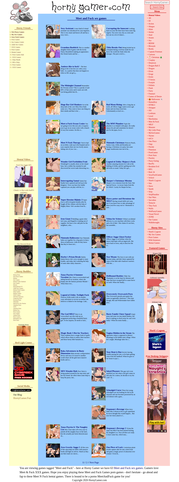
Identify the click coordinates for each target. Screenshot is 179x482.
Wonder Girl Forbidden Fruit (74, 162)
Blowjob (152, 46)
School (151, 178)
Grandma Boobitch (70, 47)
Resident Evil (154, 166)
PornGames (153, 152)
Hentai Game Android (19, 281)
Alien (151, 29)
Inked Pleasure (113, 371)
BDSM (151, 43)
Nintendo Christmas (115, 143)
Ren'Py (151, 164)
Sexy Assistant (67, 28)
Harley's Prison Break (71, 257)
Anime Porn (16, 315)
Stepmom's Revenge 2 (116, 428)
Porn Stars (16, 320)
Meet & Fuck (154, 122)
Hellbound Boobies (115, 276)
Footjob (152, 82)
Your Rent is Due (114, 352)
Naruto (151, 136)
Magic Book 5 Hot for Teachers (75, 333)
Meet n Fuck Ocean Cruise (73, 123)
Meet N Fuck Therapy (71, 143)
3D (150, 18)
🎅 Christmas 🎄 (155, 57)
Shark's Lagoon (155, 180)
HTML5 (152, 105)
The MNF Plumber (115, 123)
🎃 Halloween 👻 (156, 99)
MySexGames (154, 133)
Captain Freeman (155, 52)
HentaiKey (153, 102)
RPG (150, 169)
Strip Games (16, 291)
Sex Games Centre (17, 42)
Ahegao (152, 26)
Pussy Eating (154, 161)
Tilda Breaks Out (114, 47)
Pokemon (152, 150)
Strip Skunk (16, 60)
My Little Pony (155, 130)
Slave (151, 186)
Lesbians (152, 113)
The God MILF (68, 314)
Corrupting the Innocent (117, 28)
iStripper (152, 108)
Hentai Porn (16, 275)
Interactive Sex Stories (19, 303)
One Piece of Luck (114, 447)
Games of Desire (155, 96)
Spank (151, 189)
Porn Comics (17, 317)
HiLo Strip (16, 62)
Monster (152, 127)
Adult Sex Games (17, 45)
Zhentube (16, 302)
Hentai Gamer (16, 52)
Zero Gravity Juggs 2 (70, 447)
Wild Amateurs (154, 240)
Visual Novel (154, 214)
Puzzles (152, 158)
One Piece (152, 141)
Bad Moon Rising (114, 104)
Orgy (151, 144)
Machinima (153, 119)
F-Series (152, 80)
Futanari (152, 94)
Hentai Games (17, 293)
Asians (151, 38)
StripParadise (154, 194)
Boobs (151, 49)
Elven (151, 71)
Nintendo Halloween (70, 238)
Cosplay (152, 60)
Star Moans (111, 257)
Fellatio (152, 85)
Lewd (151, 116)
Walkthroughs (154, 222)
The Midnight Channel (71, 85)
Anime (151, 32)
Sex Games (16, 280)
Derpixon (152, 63)
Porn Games (15, 40)
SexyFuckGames (155, 175)
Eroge (151, 74)
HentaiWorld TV (18, 286)
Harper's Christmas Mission (119, 181)
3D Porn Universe (18, 296)
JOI (150, 110)
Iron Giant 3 (67, 219)
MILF (151, 124)
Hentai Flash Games (19, 290)
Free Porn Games (18, 276)
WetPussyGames (155, 211)
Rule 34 (152, 172)
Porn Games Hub (18, 55)
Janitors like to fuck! (70, 66)
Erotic (151, 77)
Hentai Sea (16, 310)
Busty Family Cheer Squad (118, 314)
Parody (151, 147)
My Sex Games (16, 35)
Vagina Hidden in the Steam (119, 333)
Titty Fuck (153, 206)
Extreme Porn (17, 300)
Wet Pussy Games (17, 32)
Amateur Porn (17, 305)
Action (151, 24)
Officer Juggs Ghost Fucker (118, 237)
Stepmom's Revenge (115, 409)
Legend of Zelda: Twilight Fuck (75, 295)
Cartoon (152, 54)
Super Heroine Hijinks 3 (72, 200)
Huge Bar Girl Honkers (72, 104)
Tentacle (152, 203)
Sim (150, 183)
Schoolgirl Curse (114, 390)
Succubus (152, 200)
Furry (151, 91)
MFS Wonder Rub (69, 371)
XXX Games (15, 47)
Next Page (94, 462)
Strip (150, 192)
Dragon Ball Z (154, 66)
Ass (150, 40)
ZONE (151, 217)
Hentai (15, 278)
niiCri (151, 138)
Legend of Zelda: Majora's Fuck (121, 162)
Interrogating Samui (70, 181)
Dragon (151, 68)
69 (149, 21)
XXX (14, 307)
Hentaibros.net (17, 318)
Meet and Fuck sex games (128, 468)
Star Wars (152, 197)
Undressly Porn (17, 298)
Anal (150, 35)
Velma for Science (114, 219)
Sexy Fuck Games (17, 37)
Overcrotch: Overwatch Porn (119, 294)
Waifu (151, 208)
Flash (151, 88)
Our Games (153, 220)
